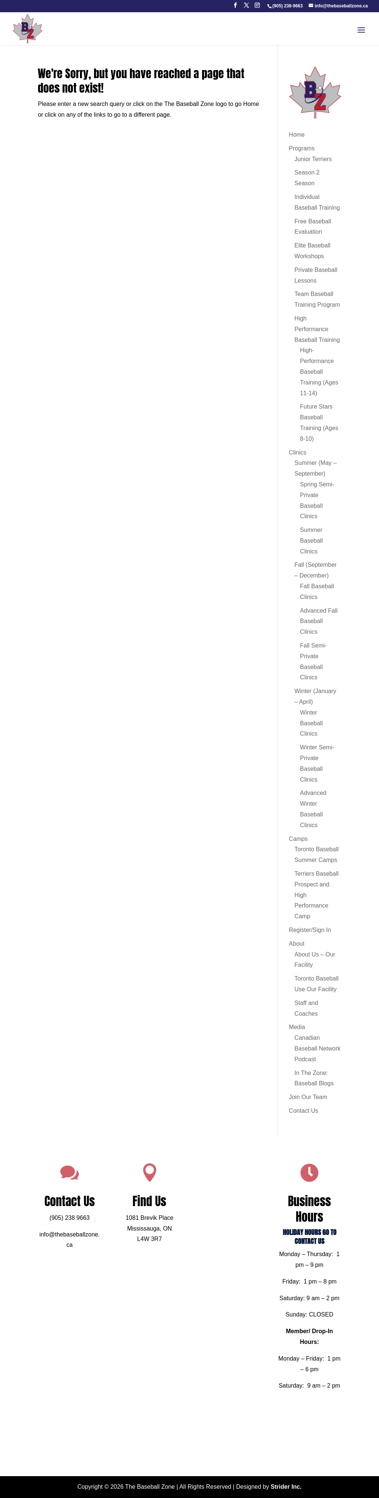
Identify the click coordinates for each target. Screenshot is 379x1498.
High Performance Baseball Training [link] (317, 329)
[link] (287, 6)
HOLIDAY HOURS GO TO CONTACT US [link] (288, 1249)
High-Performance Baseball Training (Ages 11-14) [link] (319, 371)
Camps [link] (298, 839)
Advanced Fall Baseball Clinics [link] (319, 621)
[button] (235, 7)
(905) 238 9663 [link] (90, 1233)
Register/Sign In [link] (310, 930)
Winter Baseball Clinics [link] (311, 723)
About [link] (297, 944)
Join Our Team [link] (308, 1097)
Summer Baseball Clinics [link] (311, 541)
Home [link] (297, 135)
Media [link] (297, 1027)
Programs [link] (302, 148)
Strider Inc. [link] (286, 1487)
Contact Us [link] (303, 1111)
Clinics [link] (297, 452)
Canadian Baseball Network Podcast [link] (318, 1048)
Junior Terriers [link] (313, 159)
